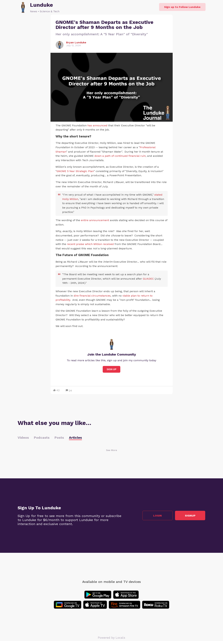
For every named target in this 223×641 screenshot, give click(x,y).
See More (111, 450)
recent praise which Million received (90, 244)
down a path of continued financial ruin (120, 155)
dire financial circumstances (92, 295)
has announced (97, 125)
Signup (190, 515)
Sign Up (111, 369)
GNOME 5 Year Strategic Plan (75, 171)
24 (69, 390)
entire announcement (95, 220)
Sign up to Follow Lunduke (182, 7)
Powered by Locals (111, 637)
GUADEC (148, 278)
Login (157, 515)
